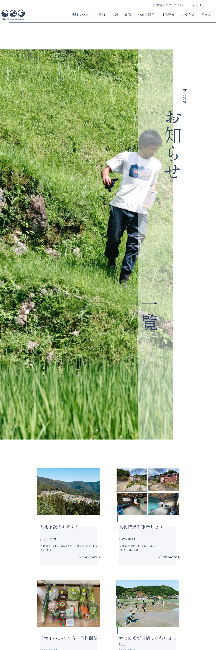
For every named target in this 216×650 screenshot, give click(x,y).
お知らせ (188, 14)
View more (90, 557)
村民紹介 (168, 14)
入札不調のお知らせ (59, 526)
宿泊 (101, 14)
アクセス (208, 14)
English (190, 5)
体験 (114, 14)
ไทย (202, 5)
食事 (128, 14)
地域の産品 (146, 14)
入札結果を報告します (141, 526)
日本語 (157, 5)
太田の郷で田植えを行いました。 (148, 641)
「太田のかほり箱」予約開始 (68, 638)
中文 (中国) (173, 5)
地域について (81, 14)
